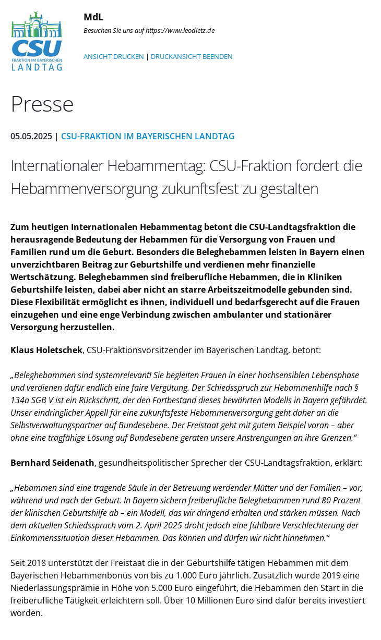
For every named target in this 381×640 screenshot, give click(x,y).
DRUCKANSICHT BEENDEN (192, 56)
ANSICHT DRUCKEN (114, 56)
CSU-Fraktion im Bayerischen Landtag (148, 136)
